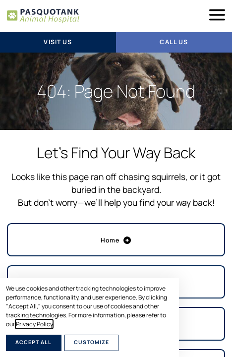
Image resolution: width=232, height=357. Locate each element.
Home (116, 240)
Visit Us (58, 42)
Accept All (33, 342)
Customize (91, 342)
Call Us (174, 42)
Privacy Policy (34, 324)
